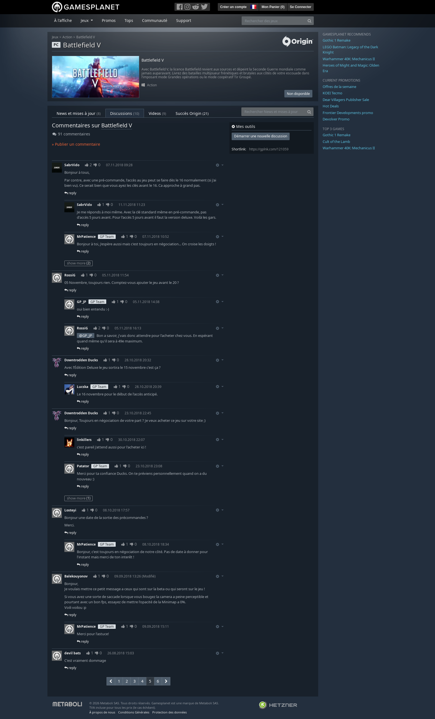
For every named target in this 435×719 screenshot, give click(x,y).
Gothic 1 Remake (336, 40)
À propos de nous (102, 712)
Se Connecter (300, 7)
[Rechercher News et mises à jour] (273, 111)
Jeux (55, 37)
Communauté (154, 20)
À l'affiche (63, 20)
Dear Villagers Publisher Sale (346, 99)
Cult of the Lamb (336, 141)
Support (183, 20)
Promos (109, 20)
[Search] (309, 20)
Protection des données (169, 712)
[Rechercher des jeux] (273, 20)
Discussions (124, 113)
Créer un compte (233, 7)
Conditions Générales (133, 712)
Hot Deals (331, 106)
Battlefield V (85, 37)
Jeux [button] (85, 20)
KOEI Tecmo (332, 92)
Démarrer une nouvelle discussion (260, 136)
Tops (129, 20)
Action (67, 37)
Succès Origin (192, 113)
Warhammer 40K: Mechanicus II (349, 58)
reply (70, 193)
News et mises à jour (79, 113)
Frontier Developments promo (348, 112)
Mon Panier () (273, 7)
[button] (252, 6)
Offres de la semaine (339, 86)
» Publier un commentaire (76, 144)
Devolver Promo (336, 119)
